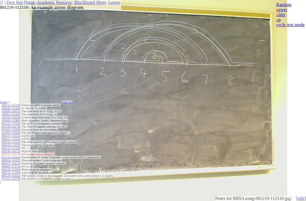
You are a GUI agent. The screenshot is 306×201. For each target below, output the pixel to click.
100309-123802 (10, 120)
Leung (114, 2)
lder (281, 14)
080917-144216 (10, 163)
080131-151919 (10, 172)
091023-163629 (10, 129)
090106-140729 (10, 151)
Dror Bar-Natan (20, 2)
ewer (281, 9)
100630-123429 (10, 108)
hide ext (67, 102)
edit (301, 198)
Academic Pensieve (54, 2)
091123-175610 (10, 123)
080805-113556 (10, 166)
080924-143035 (10, 160)
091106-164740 (10, 126)
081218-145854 (10, 157)
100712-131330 (10, 105)
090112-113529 (10, 148)
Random (283, 4)
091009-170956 (10, 132)
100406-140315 (10, 111)
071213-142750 (10, 178)
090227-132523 (10, 138)
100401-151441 (10, 114)
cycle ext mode (290, 24)
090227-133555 (10, 135)
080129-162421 (10, 175)
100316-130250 (10, 117)
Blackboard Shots (90, 2)
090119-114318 (10, 145)
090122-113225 (10, 141)
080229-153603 (10, 169)
